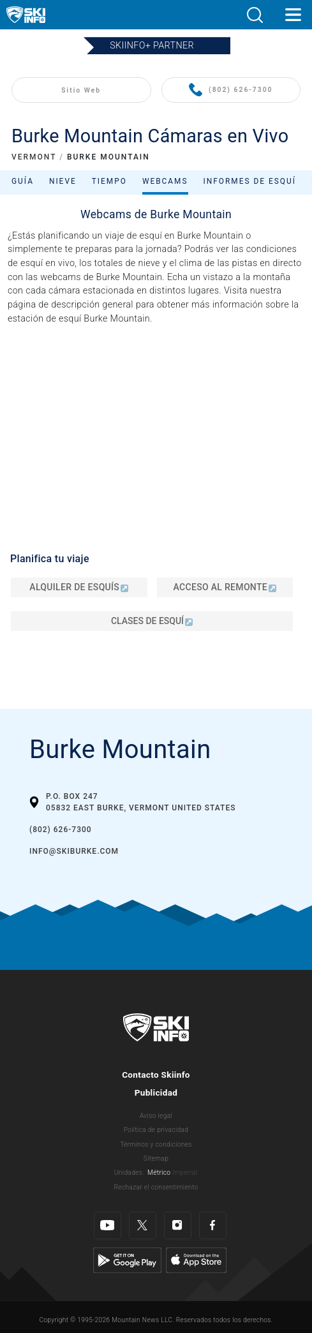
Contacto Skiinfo (156, 1074)
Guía (22, 181)
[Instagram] (177, 1225)
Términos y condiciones (156, 1144)
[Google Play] (127, 1260)
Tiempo (109, 181)
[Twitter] (142, 1225)
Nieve (63, 181)
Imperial (184, 1172)
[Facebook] (213, 1225)
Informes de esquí (250, 181)
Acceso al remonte (224, 587)
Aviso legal (156, 1115)
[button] (254, 15)
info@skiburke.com (74, 851)
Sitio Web (81, 90)
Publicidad (156, 1092)
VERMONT (33, 157)
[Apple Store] (196, 1260)
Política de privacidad (156, 1129)
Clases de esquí (152, 621)
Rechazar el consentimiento (156, 1187)
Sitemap (156, 1158)
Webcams (165, 181)
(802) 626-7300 (230, 90)
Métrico (158, 1172)
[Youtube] (107, 1225)
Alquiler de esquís (78, 587)
